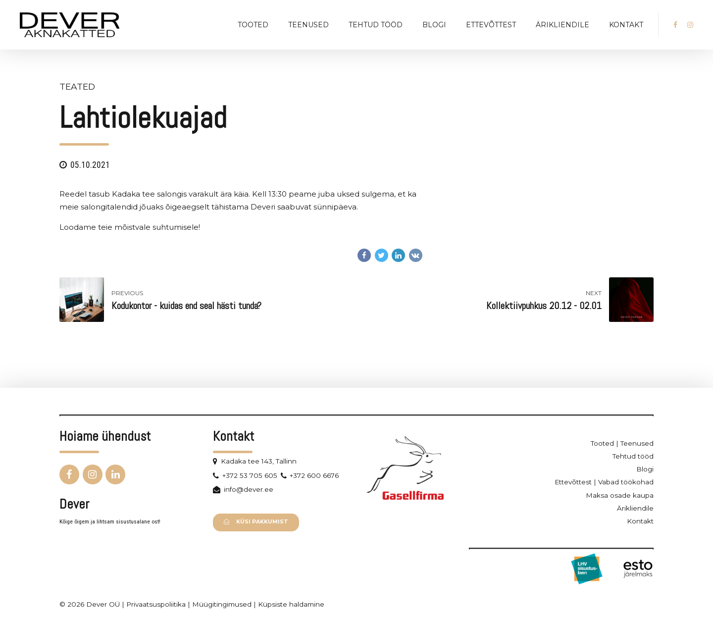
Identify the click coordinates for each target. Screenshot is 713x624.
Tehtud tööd (376, 24)
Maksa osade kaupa (620, 495)
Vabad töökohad (626, 482)
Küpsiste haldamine (291, 604)
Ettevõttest (491, 24)
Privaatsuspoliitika (156, 604)
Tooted (253, 24)
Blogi (434, 24)
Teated (77, 86)
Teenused (308, 24)
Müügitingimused (222, 604)
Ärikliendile (562, 24)
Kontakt (626, 24)
